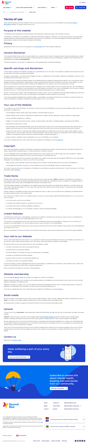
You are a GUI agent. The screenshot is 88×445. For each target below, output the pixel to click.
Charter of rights (55, 441)
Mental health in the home (71, 409)
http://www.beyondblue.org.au (49, 317)
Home (4, 12)
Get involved (56, 406)
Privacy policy (45, 441)
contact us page (16, 340)
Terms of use (36, 441)
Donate (55, 409)
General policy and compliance (17, 12)
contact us (60, 140)
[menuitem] (8, 7)
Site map (64, 441)
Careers (46, 409)
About (45, 403)
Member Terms (19, 277)
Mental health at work (70, 403)
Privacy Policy (38, 46)
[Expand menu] (12, 7)
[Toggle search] (82, 2)
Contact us (56, 403)
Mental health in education (72, 406)
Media (45, 406)
